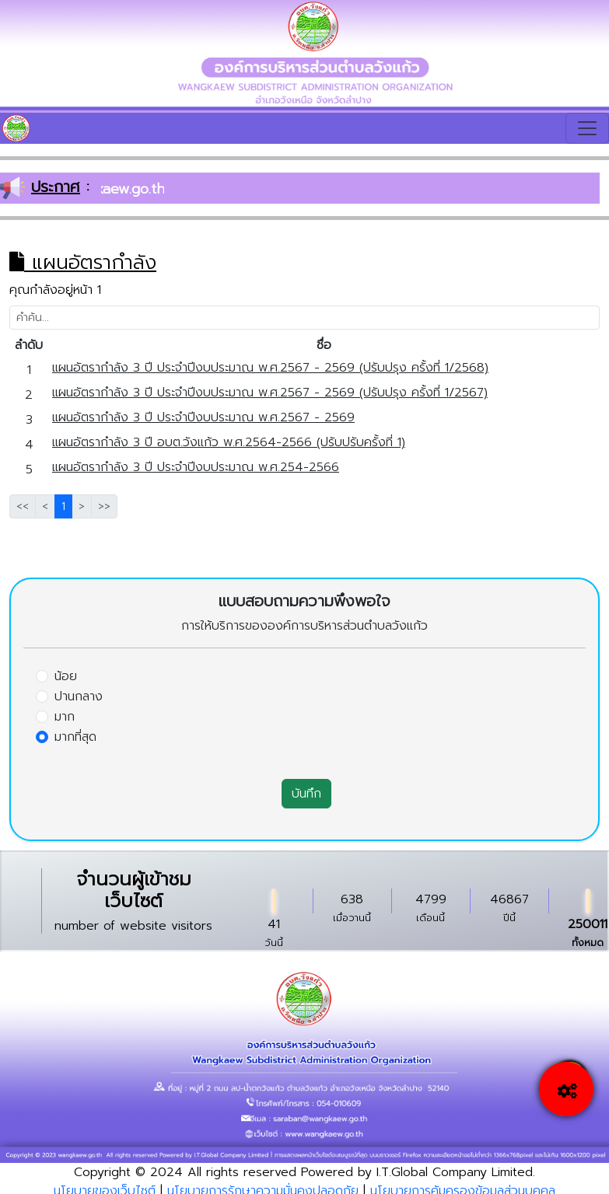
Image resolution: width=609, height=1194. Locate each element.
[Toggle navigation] (587, 128)
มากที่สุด (75, 737)
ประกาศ (55, 186)
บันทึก (306, 793)
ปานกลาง (78, 696)
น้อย (65, 676)
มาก (64, 716)
